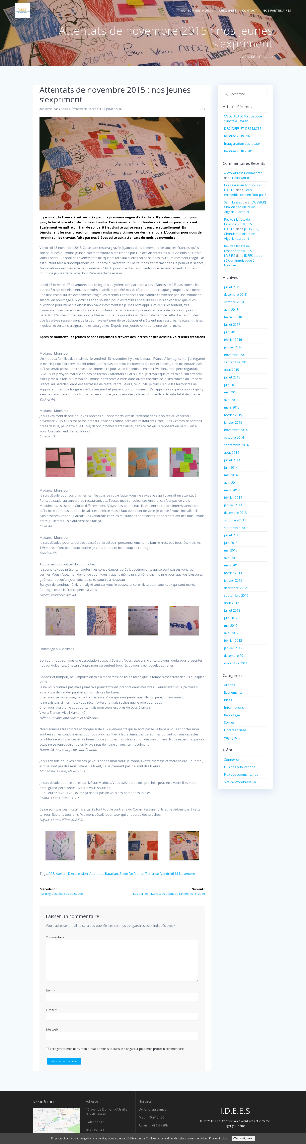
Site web (52, 1030)
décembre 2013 (235, 512)
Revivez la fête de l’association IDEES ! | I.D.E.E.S (240, 224)
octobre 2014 (234, 437)
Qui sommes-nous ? (197, 10)
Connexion (232, 759)
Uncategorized (235, 730)
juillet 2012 (232, 610)
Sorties (229, 722)
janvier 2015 (233, 422)
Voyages (230, 737)
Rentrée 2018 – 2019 (239, 151)
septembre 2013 (236, 528)
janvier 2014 (233, 505)
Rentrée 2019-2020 (238, 136)
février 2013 (233, 573)
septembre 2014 (236, 445)
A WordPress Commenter (243, 173)
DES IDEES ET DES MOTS (242, 128)
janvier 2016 (233, 347)
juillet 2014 (232, 460)
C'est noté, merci (257, 1138)
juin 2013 (231, 543)
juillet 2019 (232, 287)
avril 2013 (231, 558)
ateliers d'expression (72, 873)
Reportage (232, 715)
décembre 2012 (235, 588)
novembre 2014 (235, 430)
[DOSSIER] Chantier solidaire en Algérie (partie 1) (241, 234)
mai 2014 (230, 475)
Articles (65, 109)
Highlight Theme (235, 1126)
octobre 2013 (234, 520)
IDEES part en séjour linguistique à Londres (244, 260)
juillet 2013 (232, 535)
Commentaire (55, 937)
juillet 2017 (232, 324)
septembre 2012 (236, 595)
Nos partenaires (277, 10)
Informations (234, 707)
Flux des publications (239, 767)
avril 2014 (231, 482)
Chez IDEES (228, 10)
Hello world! (241, 178)
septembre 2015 (236, 362)
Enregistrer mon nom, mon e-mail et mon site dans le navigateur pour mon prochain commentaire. (117, 1049)
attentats (96, 873)
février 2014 (233, 497)
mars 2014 (232, 490)
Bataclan (111, 873)
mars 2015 (232, 407)
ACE (51, 873)
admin (48, 109)
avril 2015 (231, 400)
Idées (92, 109)
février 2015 (233, 415)
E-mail (51, 1010)
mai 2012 (230, 625)
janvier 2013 (233, 580)
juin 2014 (231, 467)
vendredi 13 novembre (177, 873)
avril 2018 (231, 309)
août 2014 (231, 452)
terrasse (152, 873)
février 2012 (233, 640)
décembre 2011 (235, 655)
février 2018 (233, 317)
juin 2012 (231, 618)
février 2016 (233, 339)
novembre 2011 (235, 663)
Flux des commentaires (241, 774)
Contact (249, 10)
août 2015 (231, 370)
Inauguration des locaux (242, 143)
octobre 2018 (234, 302)
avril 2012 (231, 633)
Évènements (80, 109)
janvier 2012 (233, 648)
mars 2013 (232, 565)
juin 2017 (231, 332)
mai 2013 (230, 550)
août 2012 (231, 603)
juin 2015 (231, 385)
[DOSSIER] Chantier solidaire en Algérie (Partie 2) (245, 207)
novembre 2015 (235, 355)
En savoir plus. (230, 1138)
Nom (50, 991)
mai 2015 (230, 392)
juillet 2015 (232, 377)
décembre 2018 (235, 294)
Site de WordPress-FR (240, 782)
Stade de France (131, 873)
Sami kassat (233, 202)
